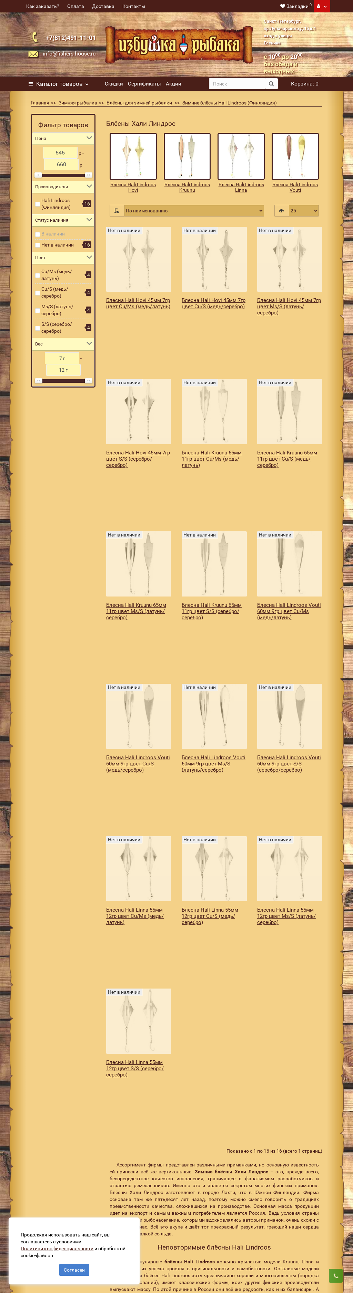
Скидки (114, 84)
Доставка (103, 6)
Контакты (133, 6)
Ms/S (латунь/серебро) (57, 310)
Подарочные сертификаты (53, 1203)
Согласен (74, 1268)
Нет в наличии (57, 245)
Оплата (75, 6)
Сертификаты (144, 84)
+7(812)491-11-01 (71, 37)
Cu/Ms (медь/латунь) (56, 275)
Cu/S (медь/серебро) (54, 292)
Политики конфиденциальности (58, 1247)
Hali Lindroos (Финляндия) (56, 204)
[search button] (271, 84)
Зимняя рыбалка (78, 103)
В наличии (53, 234)
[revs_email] (203, 1155)
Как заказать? (42, 6)
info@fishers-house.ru (69, 53)
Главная (40, 103)
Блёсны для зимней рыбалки (139, 103)
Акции (173, 84)
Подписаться (280, 1155)
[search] (237, 84)
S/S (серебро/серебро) (56, 327)
